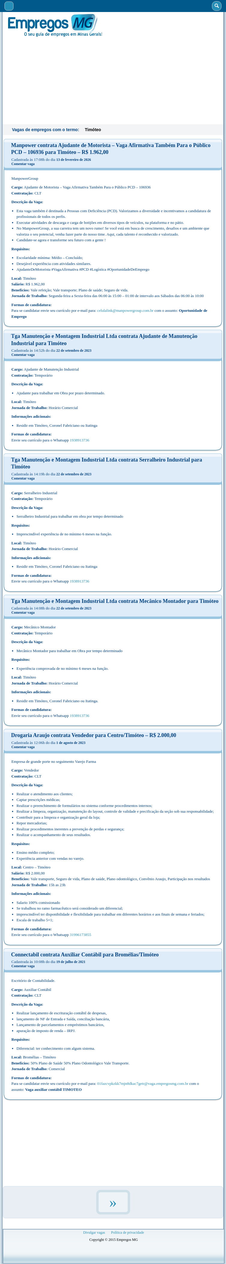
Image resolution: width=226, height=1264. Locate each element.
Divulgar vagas (94, 1232)
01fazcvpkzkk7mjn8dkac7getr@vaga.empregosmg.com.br (142, 1083)
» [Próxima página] (113, 1202)
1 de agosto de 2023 (70, 743)
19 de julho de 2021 (70, 962)
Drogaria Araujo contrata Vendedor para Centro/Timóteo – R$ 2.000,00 (93, 735)
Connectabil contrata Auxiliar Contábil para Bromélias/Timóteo (85, 955)
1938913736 (79, 440)
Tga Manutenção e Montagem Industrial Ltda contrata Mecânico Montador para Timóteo (115, 601)
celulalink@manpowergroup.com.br (125, 310)
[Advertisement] (113, 80)
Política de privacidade (127, 1232)
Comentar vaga (22, 164)
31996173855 (80, 934)
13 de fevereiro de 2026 (73, 160)
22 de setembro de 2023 (73, 350)
